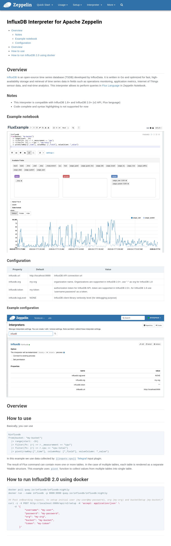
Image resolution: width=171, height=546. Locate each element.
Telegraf (82, 458)
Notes (18, 34)
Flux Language (111, 85)
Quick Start (45, 4)
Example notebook (26, 38)
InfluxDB (12, 77)
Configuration (23, 42)
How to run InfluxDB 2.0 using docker (33, 55)
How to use (18, 51)
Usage (63, 4)
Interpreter (94, 4)
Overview (16, 30)
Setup (77, 4)
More (111, 4)
